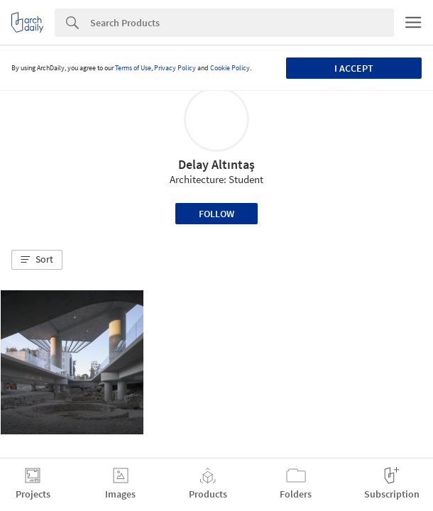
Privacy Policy (175, 67)
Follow (216, 213)
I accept (353, 68)
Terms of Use (133, 67)
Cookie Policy (230, 67)
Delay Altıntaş (216, 164)
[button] (36, 260)
